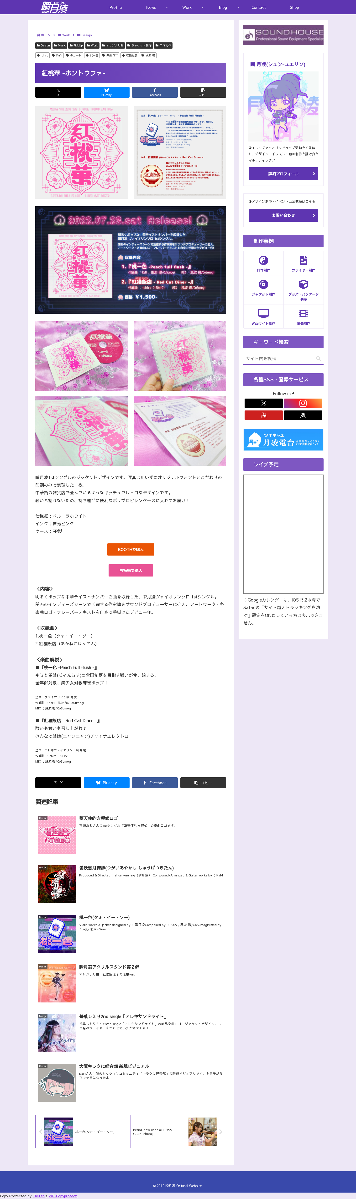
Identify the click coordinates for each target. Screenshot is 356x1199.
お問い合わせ (283, 215)
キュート (74, 55)
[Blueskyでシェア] (107, 92)
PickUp (76, 45)
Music (60, 45)
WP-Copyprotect (63, 1195)
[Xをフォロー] (264, 403)
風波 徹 (148, 55)
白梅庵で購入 (130, 570)
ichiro (42, 55)
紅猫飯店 (129, 55)
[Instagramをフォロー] (303, 403)
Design (43, 45)
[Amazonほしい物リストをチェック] (303, 415)
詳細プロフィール (283, 173)
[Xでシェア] (58, 92)
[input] (283, 359)
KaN (57, 55)
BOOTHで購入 (131, 549)
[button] (203, 92)
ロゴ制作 (163, 45)
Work (92, 45)
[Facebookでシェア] (155, 92)
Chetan (39, 1195)
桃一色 (92, 55)
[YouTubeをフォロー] (264, 415)
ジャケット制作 (139, 45)
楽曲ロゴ (110, 55)
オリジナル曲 (112, 45)
